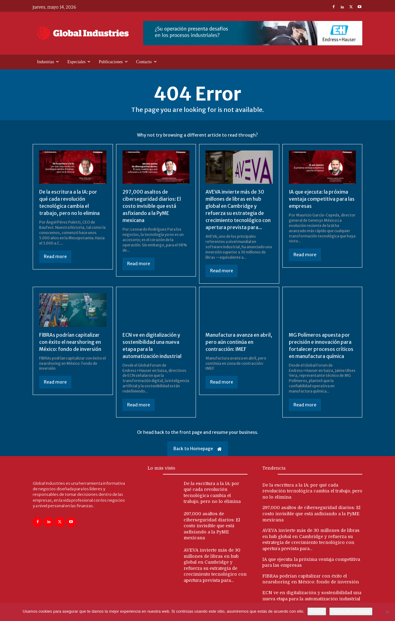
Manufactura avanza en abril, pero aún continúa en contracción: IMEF (236, 341)
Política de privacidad (351, 611)
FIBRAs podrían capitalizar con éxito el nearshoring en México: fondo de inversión (70, 341)
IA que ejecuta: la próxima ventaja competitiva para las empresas (321, 199)
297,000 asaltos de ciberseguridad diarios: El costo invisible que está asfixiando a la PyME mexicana (152, 206)
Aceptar (317, 611)
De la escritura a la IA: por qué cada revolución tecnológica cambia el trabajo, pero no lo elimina (312, 489)
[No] (387, 612)
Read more (55, 256)
